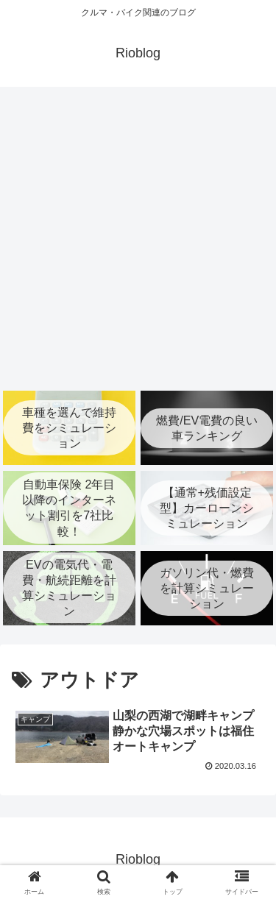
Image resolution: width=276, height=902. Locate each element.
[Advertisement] (138, 238)
